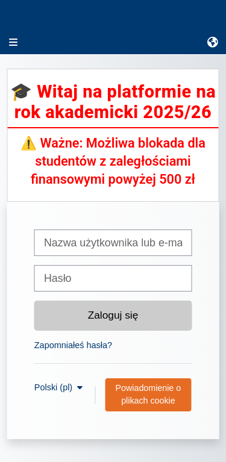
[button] (213, 42)
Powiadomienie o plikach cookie (148, 394)
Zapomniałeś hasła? (73, 345)
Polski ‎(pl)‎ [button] (54, 387)
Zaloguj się (113, 315)
